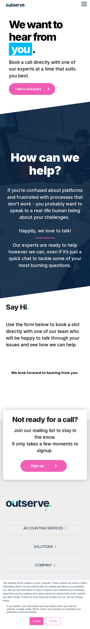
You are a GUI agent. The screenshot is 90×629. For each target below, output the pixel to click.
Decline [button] (53, 621)
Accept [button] (36, 621)
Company (43, 565)
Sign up (37, 496)
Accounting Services (43, 528)
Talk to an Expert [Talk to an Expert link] (28, 89)
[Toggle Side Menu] (84, 4)
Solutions (43, 547)
